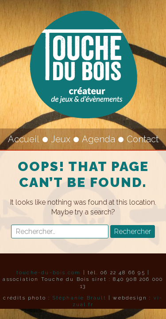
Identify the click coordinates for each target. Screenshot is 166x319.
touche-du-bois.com (48, 273)
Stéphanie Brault (79, 298)
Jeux (60, 139)
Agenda (98, 139)
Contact (142, 139)
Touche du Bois (83, 64)
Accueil (23, 139)
